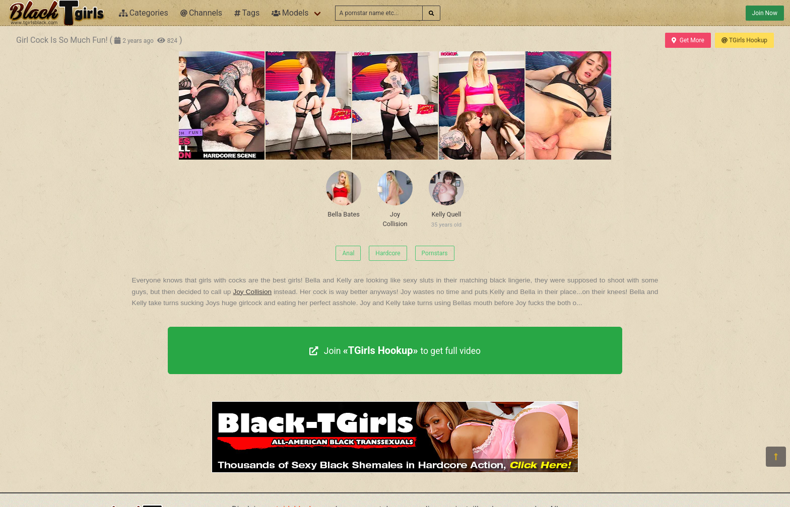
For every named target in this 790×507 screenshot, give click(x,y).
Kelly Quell (446, 201)
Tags (246, 13)
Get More (688, 40)
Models (290, 13)
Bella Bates (343, 194)
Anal (348, 253)
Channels (201, 13)
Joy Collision (395, 199)
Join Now (764, 13)
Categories (143, 13)
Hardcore (387, 253)
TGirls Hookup (744, 40)
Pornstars (435, 253)
